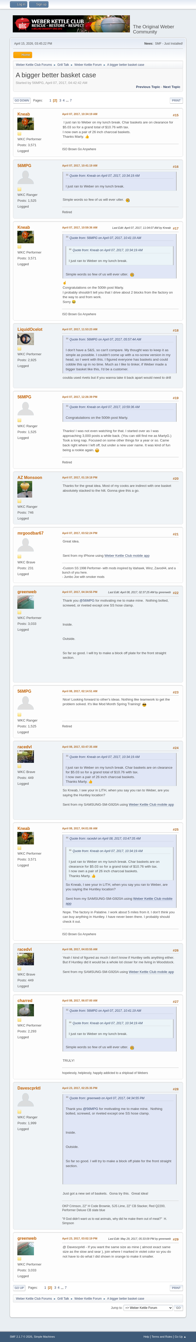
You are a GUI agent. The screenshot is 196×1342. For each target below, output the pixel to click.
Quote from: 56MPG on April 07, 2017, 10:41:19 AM (105, 238)
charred (24, 1000)
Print (176, 100)
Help (146, 1336)
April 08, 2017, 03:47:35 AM (79, 746)
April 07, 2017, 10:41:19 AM (79, 165)
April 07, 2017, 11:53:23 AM (79, 329)
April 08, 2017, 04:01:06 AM (79, 828)
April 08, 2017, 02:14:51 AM (79, 691)
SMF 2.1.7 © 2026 (21, 1336)
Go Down (22, 100)
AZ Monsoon (29, 477)
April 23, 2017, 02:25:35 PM (79, 1088)
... (68, 100)
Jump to (116, 1308)
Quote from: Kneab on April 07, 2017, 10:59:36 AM (104, 407)
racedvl (24, 747)
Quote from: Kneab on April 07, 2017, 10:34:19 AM (104, 176)
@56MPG (86, 600)
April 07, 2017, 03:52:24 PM (79, 533)
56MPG (24, 165)
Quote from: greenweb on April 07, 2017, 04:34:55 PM (106, 1098)
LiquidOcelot (29, 329)
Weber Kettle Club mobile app (127, 556)
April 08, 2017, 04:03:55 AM (79, 949)
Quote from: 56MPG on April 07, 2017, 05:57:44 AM (105, 339)
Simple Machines (44, 1336)
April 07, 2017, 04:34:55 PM (79, 591)
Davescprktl (29, 1088)
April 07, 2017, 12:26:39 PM (79, 396)
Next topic (171, 87)
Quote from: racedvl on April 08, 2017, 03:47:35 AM (105, 838)
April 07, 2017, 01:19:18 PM (79, 477)
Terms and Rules (162, 1336)
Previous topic (148, 87)
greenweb (26, 592)
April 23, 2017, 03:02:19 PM (79, 1238)
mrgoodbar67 (30, 533)
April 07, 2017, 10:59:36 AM (79, 227)
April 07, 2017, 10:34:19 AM (79, 114)
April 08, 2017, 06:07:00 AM (79, 1000)
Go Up (19, 1287)
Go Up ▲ (180, 1336)
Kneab (23, 114)
